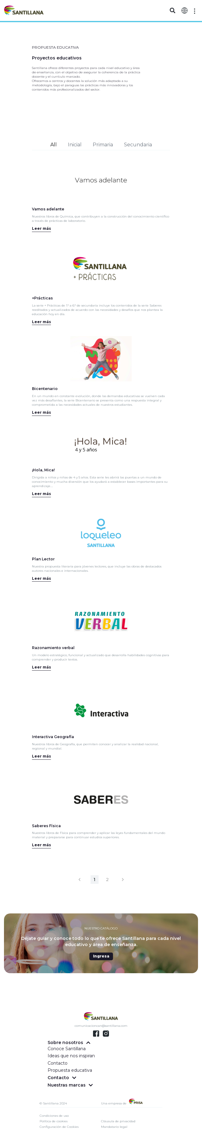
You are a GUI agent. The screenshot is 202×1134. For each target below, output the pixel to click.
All (53, 145)
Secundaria (138, 145)
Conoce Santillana (67, 1048)
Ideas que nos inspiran (71, 1056)
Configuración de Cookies (59, 1127)
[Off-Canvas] (194, 11)
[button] (173, 11)
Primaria (103, 145)
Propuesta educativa (70, 1070)
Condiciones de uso (54, 1116)
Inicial (75, 145)
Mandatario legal (114, 1127)
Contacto (58, 1063)
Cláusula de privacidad (118, 1121)
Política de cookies (54, 1121)
